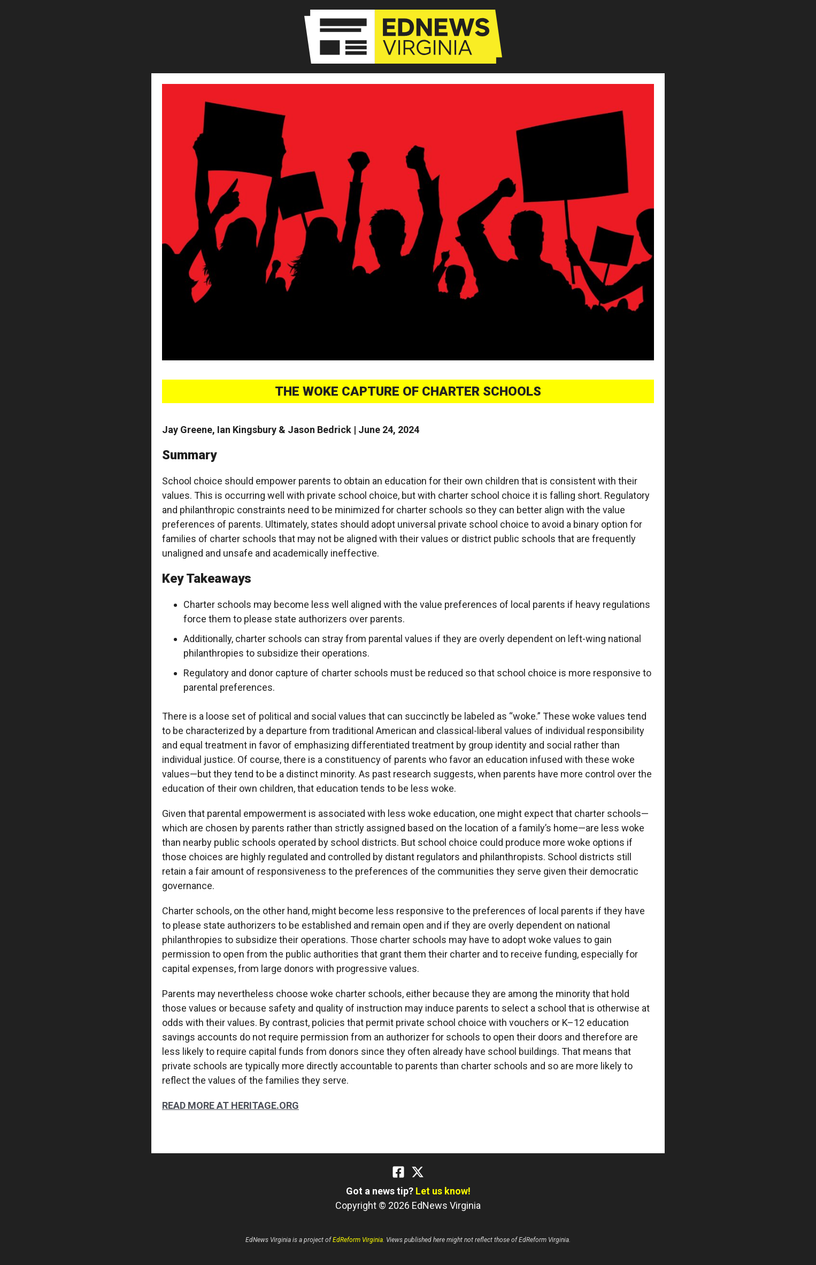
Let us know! (443, 1191)
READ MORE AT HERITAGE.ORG (230, 1105)
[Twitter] (417, 1172)
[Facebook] (398, 1172)
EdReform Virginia (358, 1240)
